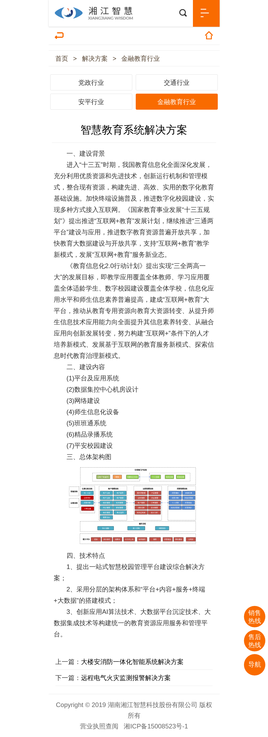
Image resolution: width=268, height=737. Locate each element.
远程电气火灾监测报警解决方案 (126, 677)
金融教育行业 (140, 58)
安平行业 (91, 101)
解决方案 (95, 58)
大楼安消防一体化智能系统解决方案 (132, 661)
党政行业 (91, 82)
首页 (61, 58)
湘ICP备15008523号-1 (156, 726)
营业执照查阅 (99, 726)
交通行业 (176, 82)
